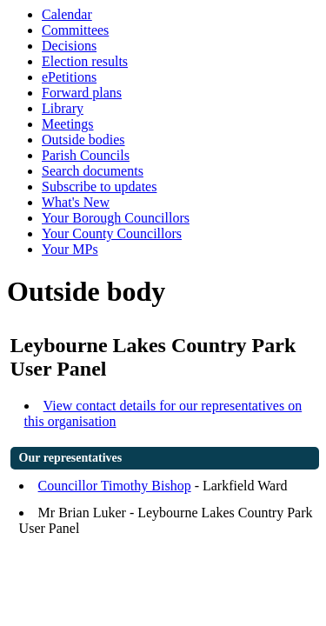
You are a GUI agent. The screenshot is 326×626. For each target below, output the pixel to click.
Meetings (68, 124)
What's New (76, 202)
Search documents (92, 170)
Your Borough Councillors (116, 217)
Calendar (67, 14)
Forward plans (82, 92)
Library (62, 108)
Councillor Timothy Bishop (114, 485)
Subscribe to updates (99, 186)
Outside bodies (83, 139)
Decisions (69, 45)
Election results (85, 61)
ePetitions (69, 77)
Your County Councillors (112, 233)
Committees (75, 30)
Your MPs (70, 249)
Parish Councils (86, 155)
